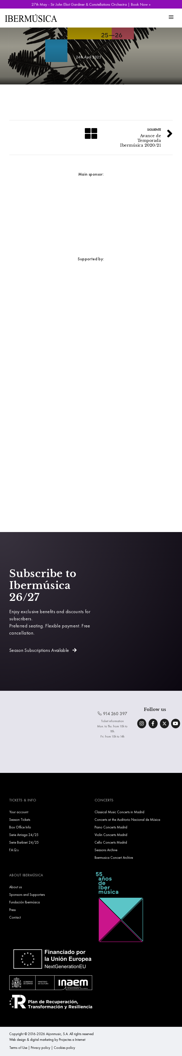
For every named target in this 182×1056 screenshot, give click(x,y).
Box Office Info (20, 827)
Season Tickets (19, 819)
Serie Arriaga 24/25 (24, 834)
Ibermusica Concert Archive (114, 857)
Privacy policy (40, 1047)
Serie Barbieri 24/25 (24, 842)
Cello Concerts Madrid (111, 842)
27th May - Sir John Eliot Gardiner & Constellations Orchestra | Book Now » (91, 4)
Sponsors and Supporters (27, 894)
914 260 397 (112, 713)
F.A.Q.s (13, 850)
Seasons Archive (106, 850)
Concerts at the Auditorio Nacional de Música (127, 819)
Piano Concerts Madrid (111, 827)
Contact (15, 917)
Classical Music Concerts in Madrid (119, 812)
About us (15, 887)
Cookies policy (64, 1047)
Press (12, 909)
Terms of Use (18, 1047)
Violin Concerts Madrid (111, 834)
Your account (18, 812)
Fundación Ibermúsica (24, 902)
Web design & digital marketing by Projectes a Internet (47, 1039)
